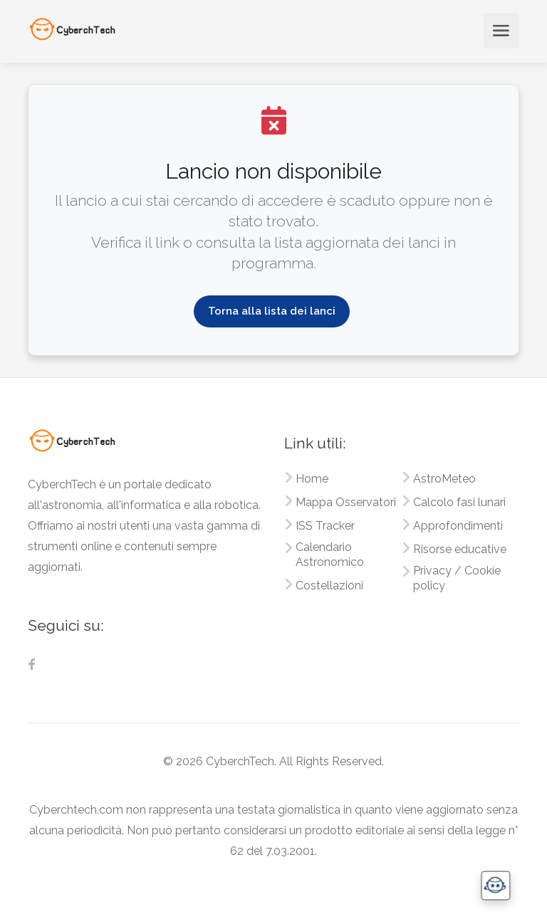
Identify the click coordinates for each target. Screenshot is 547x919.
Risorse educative (459, 549)
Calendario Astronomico (330, 554)
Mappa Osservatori (346, 502)
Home (312, 478)
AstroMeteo (444, 478)
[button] (495, 885)
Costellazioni (329, 585)
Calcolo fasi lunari (459, 502)
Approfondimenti (458, 525)
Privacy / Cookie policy (457, 578)
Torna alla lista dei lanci (271, 311)
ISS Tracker (325, 525)
